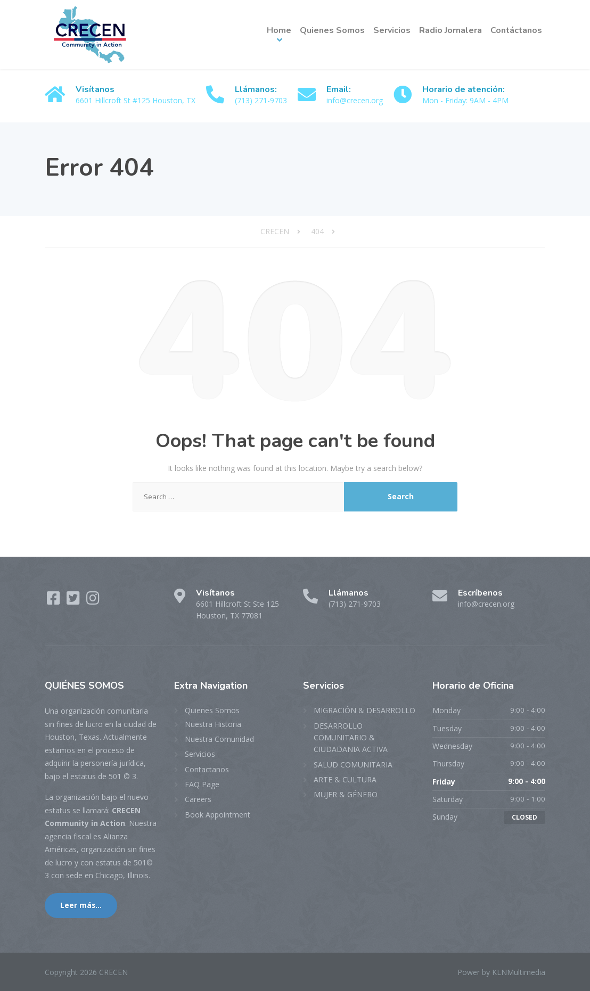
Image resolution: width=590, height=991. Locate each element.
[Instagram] (93, 601)
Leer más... (81, 905)
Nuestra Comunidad (219, 739)
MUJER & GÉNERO (346, 794)
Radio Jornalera (450, 30)
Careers (198, 799)
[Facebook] (54, 601)
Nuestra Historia (213, 724)
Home (279, 30)
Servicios (392, 30)
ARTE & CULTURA (345, 779)
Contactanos (207, 769)
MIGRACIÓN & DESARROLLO (364, 710)
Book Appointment (217, 815)
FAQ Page (202, 784)
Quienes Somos (332, 30)
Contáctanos (516, 30)
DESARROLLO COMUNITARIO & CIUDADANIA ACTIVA (351, 738)
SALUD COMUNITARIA (353, 764)
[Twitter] (74, 601)
